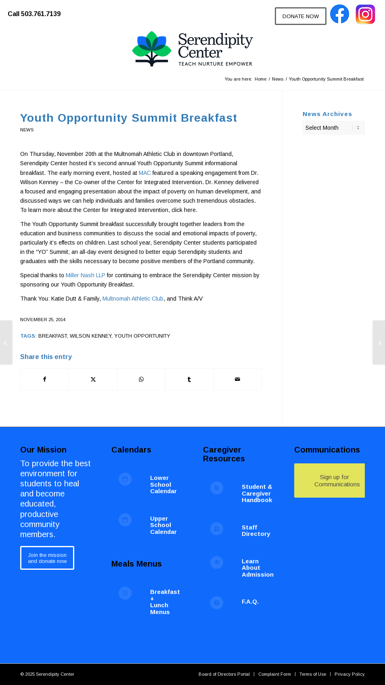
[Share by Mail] (238, 379)
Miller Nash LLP (85, 275)
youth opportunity (142, 336)
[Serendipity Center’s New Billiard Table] (378, 342)
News (26, 129)
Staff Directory (256, 531)
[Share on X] (93, 379)
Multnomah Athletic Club (133, 298)
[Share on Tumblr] (189, 379)
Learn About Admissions (259, 568)
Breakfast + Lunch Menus (165, 601)
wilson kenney (90, 336)
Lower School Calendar (163, 484)
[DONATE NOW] (300, 16)
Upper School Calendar (163, 525)
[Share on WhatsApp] (141, 379)
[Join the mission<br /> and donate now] (47, 558)
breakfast (52, 336)
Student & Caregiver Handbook (257, 493)
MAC (145, 173)
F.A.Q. (250, 601)
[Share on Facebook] (45, 379)
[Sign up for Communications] (334, 480)
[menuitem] (38, 10)
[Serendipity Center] (192, 49)
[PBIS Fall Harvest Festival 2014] (6, 342)
